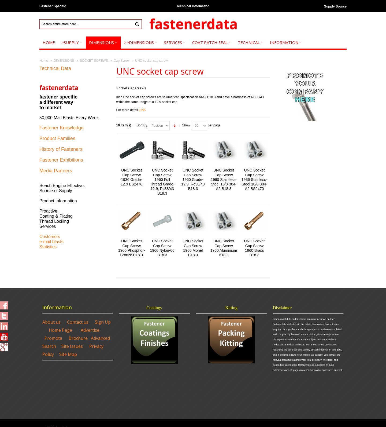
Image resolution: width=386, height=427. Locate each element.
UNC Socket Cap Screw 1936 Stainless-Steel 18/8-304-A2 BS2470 (254, 179)
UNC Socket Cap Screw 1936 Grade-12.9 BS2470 (131, 177)
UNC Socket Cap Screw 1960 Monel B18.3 (193, 248)
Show (186, 125)
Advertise (90, 330)
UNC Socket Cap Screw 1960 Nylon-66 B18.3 (162, 248)
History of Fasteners (61, 149)
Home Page (60, 330)
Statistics (48, 246)
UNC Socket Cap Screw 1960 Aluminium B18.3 (223, 248)
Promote (53, 338)
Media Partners (55, 170)
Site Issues (72, 346)
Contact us (77, 322)
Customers (49, 236)
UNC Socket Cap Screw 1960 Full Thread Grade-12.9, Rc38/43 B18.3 (162, 181)
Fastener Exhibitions (61, 160)
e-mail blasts (51, 241)
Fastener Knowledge (61, 127)
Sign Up (103, 322)
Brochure (78, 338)
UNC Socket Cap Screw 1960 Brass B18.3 (254, 248)
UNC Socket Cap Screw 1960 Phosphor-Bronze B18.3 (131, 248)
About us (51, 322)
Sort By (142, 125)
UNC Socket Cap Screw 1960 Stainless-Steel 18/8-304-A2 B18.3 (223, 179)
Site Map (68, 354)
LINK (142, 110)
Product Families (57, 138)
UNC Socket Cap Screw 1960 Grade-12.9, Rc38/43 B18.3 (193, 179)
